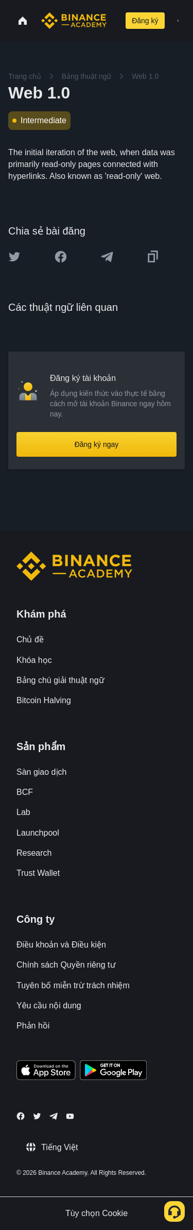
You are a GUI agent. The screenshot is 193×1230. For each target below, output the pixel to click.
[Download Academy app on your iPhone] (46, 1071)
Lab (23, 812)
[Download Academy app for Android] (113, 1071)
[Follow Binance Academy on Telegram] (53, 1116)
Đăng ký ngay (97, 444)
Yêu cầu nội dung (48, 1005)
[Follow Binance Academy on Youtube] (70, 1116)
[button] (178, 20)
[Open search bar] (114, 20)
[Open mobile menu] (178, 20)
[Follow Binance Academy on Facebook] (20, 1116)
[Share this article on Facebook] (61, 257)
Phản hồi (32, 1025)
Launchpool (37, 832)
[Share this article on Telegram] (107, 257)
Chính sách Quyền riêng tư (66, 964)
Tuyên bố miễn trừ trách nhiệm (73, 985)
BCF (24, 792)
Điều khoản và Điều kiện (61, 944)
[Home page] (74, 20)
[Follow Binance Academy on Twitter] (37, 1116)
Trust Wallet (38, 873)
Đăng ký (145, 20)
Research (33, 853)
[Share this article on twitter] (14, 257)
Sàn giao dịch (41, 772)
